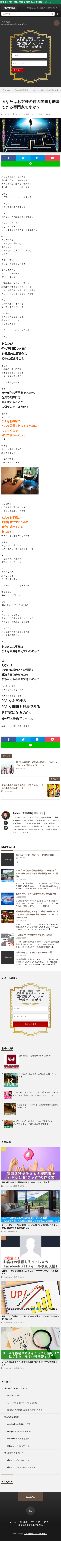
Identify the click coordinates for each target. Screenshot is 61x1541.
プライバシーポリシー (41, 1522)
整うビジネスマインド (13, 1453)
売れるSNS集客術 (22, 114)
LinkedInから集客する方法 (18, 1439)
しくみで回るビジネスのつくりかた (22, 1403)
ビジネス (47, 114)
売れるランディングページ (18, 1446)
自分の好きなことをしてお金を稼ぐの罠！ (35, 952)
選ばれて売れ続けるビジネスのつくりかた (25, 1410)
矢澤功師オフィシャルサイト (35, 1534)
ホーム (13, 1522)
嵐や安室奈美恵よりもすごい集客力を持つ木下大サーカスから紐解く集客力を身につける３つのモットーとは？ (37, 914)
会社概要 (23, 1522)
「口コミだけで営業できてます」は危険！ (35, 935)
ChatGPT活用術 (13, 1395)
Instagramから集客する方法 (14, 1186)
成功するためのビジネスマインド (21, 1467)
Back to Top (30, 1497)
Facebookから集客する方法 (14, 1277)
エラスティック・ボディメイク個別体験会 (35, 855)
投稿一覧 (38, 813)
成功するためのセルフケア (18, 1460)
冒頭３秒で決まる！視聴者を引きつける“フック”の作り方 (25, 1182)
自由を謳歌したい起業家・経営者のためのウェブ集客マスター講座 (30, 994)
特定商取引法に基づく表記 (30, 1525)
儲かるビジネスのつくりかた (16, 1388)
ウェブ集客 (38, 114)
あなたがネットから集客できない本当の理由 (36, 894)
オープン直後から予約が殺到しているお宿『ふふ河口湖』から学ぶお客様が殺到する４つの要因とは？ (37, 873)
